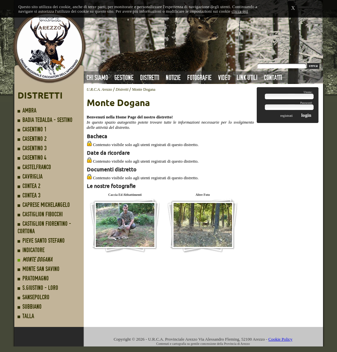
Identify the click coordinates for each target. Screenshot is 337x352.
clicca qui (239, 11)
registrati (291, 115)
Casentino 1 (34, 129)
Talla (28, 316)
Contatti (273, 78)
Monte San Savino (40, 268)
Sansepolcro (35, 297)
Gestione (124, 78)
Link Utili (247, 78)
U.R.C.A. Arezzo (99, 89)
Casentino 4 (34, 157)
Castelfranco (36, 167)
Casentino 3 (34, 148)
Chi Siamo (97, 78)
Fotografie (199, 78)
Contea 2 (31, 186)
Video (224, 78)
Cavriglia (32, 176)
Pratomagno (35, 278)
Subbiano (32, 306)
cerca (313, 65)
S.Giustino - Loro (40, 287)
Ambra (29, 110)
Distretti (149, 78)
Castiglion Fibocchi (42, 214)
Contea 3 (31, 195)
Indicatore (33, 250)
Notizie (173, 78)
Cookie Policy (280, 339)
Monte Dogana (37, 259)
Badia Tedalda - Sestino (47, 119)
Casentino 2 (34, 138)
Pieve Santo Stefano (43, 240)
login (306, 115)
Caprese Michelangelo (46, 204)
